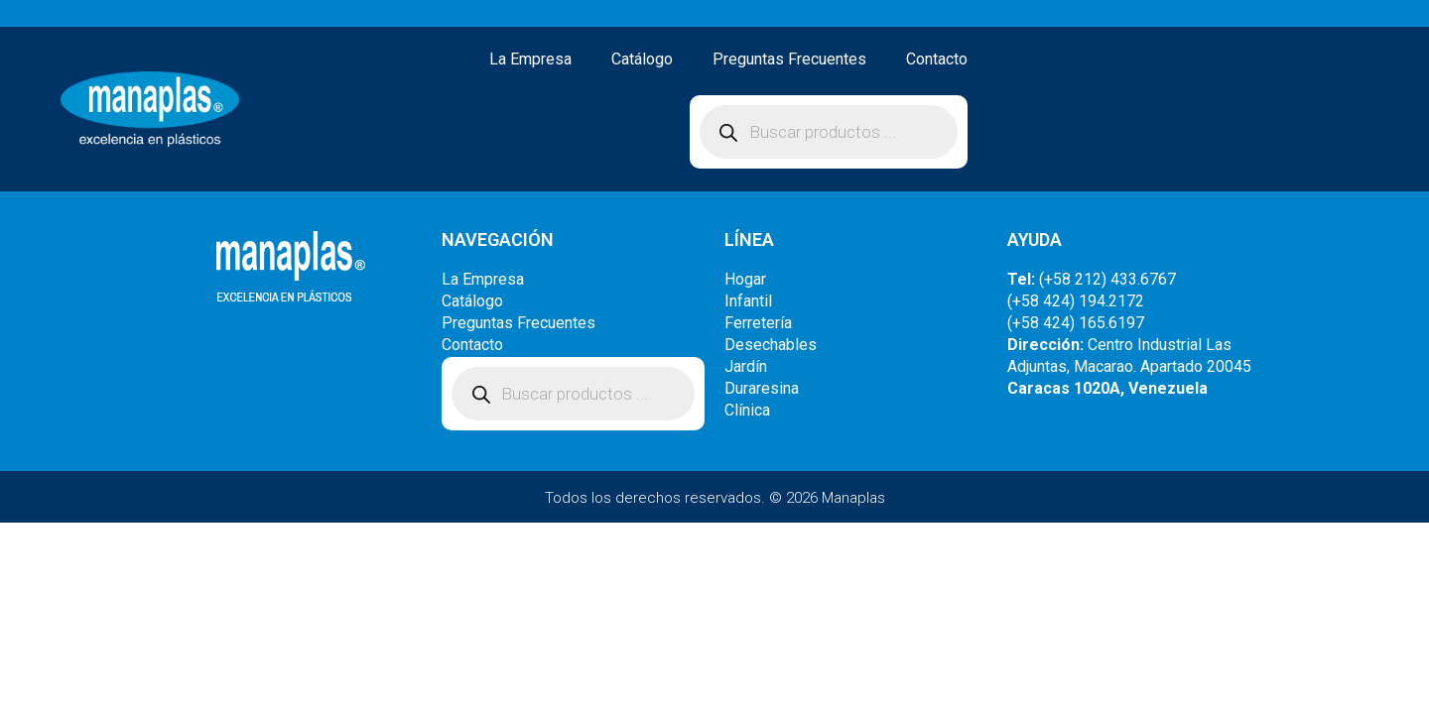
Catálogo (642, 59)
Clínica (747, 410)
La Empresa (530, 59)
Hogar (745, 279)
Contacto (937, 59)
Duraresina (761, 388)
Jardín (745, 366)
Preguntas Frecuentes (789, 59)
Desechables (770, 344)
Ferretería (758, 322)
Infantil (748, 301)
